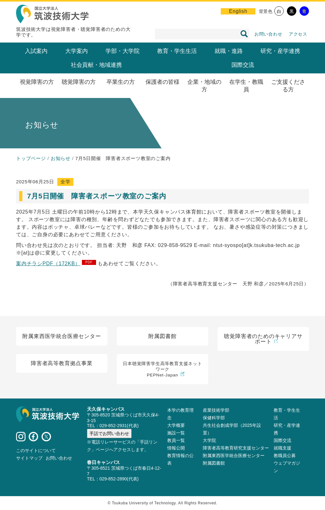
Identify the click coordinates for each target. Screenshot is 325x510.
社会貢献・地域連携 (96, 65)
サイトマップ (29, 458)
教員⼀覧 (176, 440)
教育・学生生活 (177, 51)
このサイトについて (36, 450)
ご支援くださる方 (288, 86)
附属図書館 (214, 463)
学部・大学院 (122, 51)
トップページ (31, 158)
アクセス (298, 34)
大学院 (209, 440)
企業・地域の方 (204, 86)
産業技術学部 (216, 410)
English (238, 11)
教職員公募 (285, 455)
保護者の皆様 (162, 82)
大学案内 (76, 51)
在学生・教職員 (246, 86)
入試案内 (36, 51)
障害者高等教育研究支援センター (236, 447)
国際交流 (242, 65)
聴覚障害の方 (79, 82)
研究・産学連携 (280, 51)
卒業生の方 (120, 82)
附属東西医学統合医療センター (234, 455)
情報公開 (176, 447)
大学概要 (176, 425)
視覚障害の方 (37, 82)
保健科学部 (214, 417)
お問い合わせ (268, 34)
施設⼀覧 (176, 432)
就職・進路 (228, 51)
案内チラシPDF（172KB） (48, 263)
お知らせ (61, 158)
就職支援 (282, 447)
